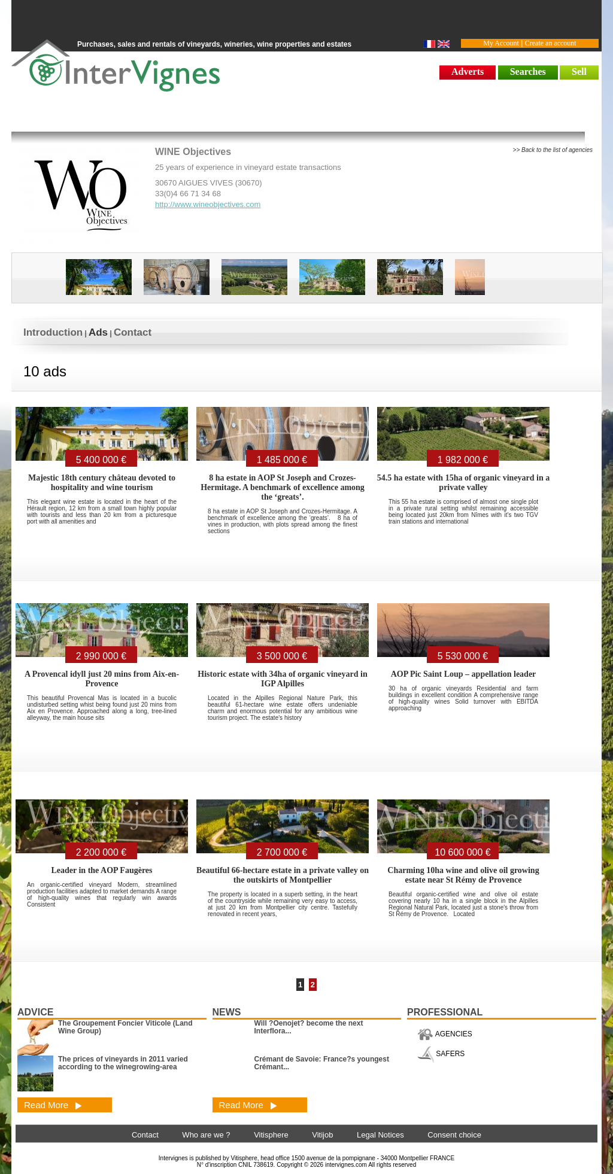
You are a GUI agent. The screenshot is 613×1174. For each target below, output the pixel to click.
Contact (132, 332)
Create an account (550, 43)
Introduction (53, 332)
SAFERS (441, 1054)
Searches (528, 71)
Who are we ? (206, 1134)
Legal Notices (380, 1134)
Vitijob (322, 1134)
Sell (579, 71)
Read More (53, 1105)
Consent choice (454, 1134)
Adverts (467, 71)
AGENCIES (444, 1034)
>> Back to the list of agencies (553, 150)
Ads (98, 332)
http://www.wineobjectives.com (207, 204)
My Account (501, 43)
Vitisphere (271, 1134)
